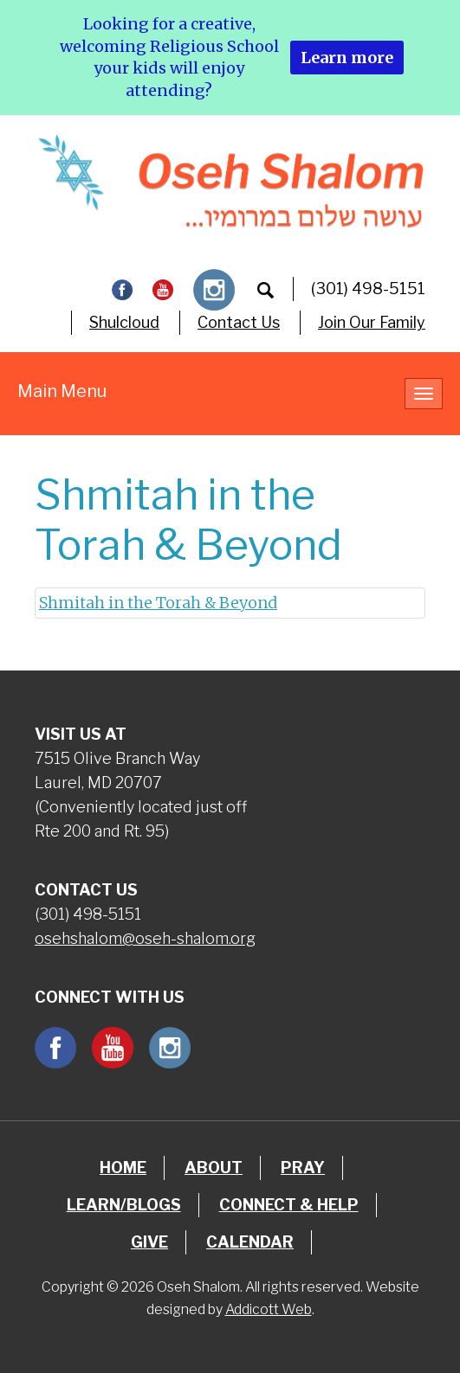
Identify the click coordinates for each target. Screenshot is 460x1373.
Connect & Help (289, 1205)
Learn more (347, 57)
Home (123, 1167)
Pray (303, 1167)
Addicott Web (268, 1309)
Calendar (250, 1242)
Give (149, 1242)
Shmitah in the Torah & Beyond (158, 603)
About (214, 1167)
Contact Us (239, 322)
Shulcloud (124, 322)
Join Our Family (371, 322)
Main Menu (62, 391)
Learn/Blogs (124, 1205)
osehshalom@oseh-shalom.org (145, 938)
